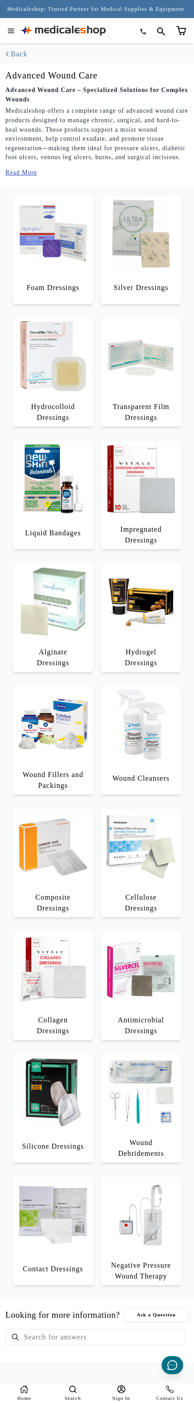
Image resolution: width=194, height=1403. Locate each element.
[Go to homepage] (63, 30)
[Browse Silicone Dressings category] (53, 1108)
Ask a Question (156, 1314)
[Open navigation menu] (11, 31)
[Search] (73, 1393)
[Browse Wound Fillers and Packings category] (53, 740)
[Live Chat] (172, 1365)
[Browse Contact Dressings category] (53, 1231)
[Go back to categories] (97, 54)
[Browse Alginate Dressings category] (53, 618)
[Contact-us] (169, 1393)
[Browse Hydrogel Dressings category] (141, 618)
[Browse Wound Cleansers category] (141, 740)
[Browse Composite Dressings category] (53, 863)
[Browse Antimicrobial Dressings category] (141, 986)
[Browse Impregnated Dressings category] (141, 495)
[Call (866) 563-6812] (144, 31)
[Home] (24, 1393)
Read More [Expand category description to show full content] (21, 172)
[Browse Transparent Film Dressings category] (141, 372)
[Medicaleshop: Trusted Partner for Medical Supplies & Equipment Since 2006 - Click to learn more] (96, 9)
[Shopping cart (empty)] (187, 21)
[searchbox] (95, 1337)
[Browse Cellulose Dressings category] (141, 863)
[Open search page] (161, 31)
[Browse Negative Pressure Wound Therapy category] (141, 1231)
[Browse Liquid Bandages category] (53, 495)
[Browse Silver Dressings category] (141, 250)
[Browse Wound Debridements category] (141, 1108)
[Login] (121, 1393)
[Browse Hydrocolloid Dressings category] (53, 372)
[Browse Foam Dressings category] (53, 250)
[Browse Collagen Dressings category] (53, 986)
